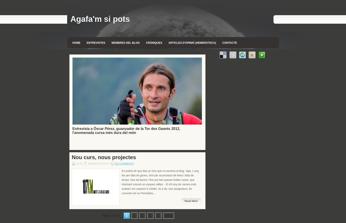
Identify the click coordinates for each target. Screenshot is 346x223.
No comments (124, 163)
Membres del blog (126, 42)
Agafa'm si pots (100, 19)
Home (77, 42)
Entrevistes (96, 42)
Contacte (229, 42)
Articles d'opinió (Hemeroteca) (192, 42)
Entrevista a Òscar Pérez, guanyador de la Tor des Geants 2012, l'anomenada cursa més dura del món (126, 131)
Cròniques (154, 42)
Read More (191, 201)
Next (168, 215)
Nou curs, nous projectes (104, 157)
